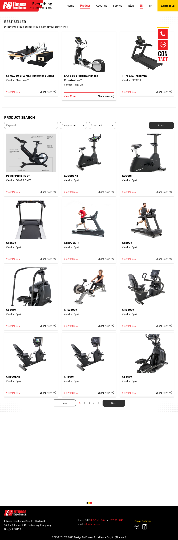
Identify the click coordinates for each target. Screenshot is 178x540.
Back (64, 403)
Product (85, 5)
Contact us (168, 6)
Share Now (46, 92)
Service (117, 5)
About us (101, 5)
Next (113, 403)
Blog (131, 5)
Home (70, 5)
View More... (13, 92)
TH (150, 5)
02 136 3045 (116, 520)
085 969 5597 (97, 520)
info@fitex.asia (92, 524)
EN (141, 5)
